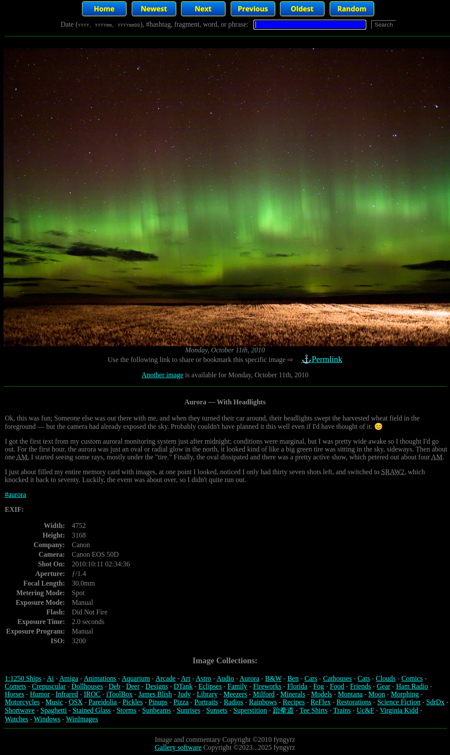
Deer (133, 686)
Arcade (165, 678)
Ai (50, 678)
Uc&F (365, 710)
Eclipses (210, 686)
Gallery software (178, 747)
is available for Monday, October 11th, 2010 (245, 375)
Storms (126, 710)
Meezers (235, 694)
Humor (40, 694)
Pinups (158, 702)
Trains (342, 710)
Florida (297, 686)
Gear (383, 686)
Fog (318, 686)
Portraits (206, 702)
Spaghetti (54, 710)
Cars (310, 678)
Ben (293, 678)
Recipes (294, 702)
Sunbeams (156, 710)
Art (185, 678)
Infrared (66, 694)
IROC (92, 694)
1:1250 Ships (23, 678)
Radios (233, 702)
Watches (16, 719)
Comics (412, 678)
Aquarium (136, 678)
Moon (376, 694)
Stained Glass (92, 710)
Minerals (292, 694)
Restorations (354, 702)
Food (337, 686)
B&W (273, 678)
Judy (184, 694)
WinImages (82, 719)
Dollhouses (87, 686)
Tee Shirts (313, 710)
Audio (225, 678)
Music (54, 702)
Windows (47, 719)
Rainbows (263, 702)
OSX (76, 702)
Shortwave (19, 710)
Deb (114, 686)
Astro (203, 678)
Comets (15, 686)
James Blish (155, 694)
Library (207, 694)
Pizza (181, 702)
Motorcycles (22, 702)
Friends (360, 686)
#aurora (15, 494)
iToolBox (119, 694)
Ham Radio (412, 686)
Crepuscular (48, 686)
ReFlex (320, 702)
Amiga (68, 678)
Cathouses (337, 678)
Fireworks (267, 686)
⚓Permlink (322, 359)
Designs (157, 686)
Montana (350, 694)
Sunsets (217, 710)
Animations (100, 678)
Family (237, 686)
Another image (163, 375)
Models (321, 694)
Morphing (405, 694)
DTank (183, 686)
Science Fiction (398, 702)
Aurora (249, 678)
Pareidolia (103, 702)
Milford (264, 694)
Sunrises (188, 710)
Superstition (250, 710)
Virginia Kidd (399, 710)
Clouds (385, 678)
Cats (364, 678)
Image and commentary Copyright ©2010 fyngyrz (225, 739)
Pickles (133, 702)
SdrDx (435, 702)
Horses (14, 694)
